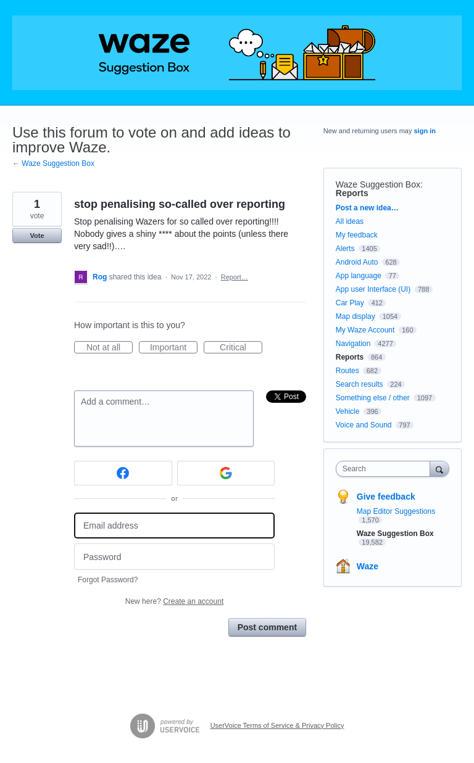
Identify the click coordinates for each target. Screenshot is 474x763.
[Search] (439, 468)
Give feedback (386, 496)
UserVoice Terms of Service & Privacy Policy (277, 725)
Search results (359, 384)
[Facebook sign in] (123, 473)
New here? (174, 601)
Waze (367, 566)
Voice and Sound (364, 425)
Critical (241, 347)
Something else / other (373, 398)
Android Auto (357, 262)
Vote (37, 235)
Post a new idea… (367, 208)
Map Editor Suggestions (396, 511)
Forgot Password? (108, 579)
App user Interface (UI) (373, 289)
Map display (355, 316)
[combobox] (386, 468)
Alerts (345, 248)
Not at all (109, 347)
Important (174, 347)
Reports (352, 193)
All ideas (350, 221)
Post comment (267, 627)
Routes (347, 370)
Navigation (353, 343)
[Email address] (174, 526)
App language (358, 275)
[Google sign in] (226, 473)
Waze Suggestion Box (378, 184)
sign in (425, 130)
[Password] (174, 556)
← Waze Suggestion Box (53, 163)
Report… (234, 277)
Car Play (350, 303)
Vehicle (348, 411)
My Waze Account (365, 330)
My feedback (357, 235)
